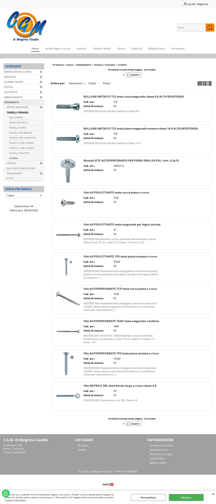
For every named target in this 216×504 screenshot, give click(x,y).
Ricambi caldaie (102, 48)
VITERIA (13, 158)
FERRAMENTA (11, 102)
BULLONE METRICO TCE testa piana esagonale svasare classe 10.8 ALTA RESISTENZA (141, 128)
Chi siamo (82, 445)
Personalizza (148, 497)
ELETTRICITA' (11, 92)
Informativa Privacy (160, 454)
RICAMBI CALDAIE (13, 81)
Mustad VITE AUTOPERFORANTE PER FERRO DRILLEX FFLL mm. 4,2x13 (131, 160)
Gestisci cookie (157, 462)
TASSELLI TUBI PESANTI (21, 148)
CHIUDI (213, 494)
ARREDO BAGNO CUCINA (17, 71)
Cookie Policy (20, 500)
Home (35, 48)
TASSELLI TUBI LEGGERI (21, 142)
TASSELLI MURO (17, 127)
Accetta (186, 497)
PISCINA (8, 86)
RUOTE (10, 178)
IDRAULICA (10, 76)
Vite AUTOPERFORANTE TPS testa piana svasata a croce (121, 353)
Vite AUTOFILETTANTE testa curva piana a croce (116, 192)
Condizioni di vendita (161, 445)
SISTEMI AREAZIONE (17, 107)
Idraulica (81, 48)
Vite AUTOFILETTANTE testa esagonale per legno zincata (122, 224)
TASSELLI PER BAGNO (20, 132)
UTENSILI (11, 163)
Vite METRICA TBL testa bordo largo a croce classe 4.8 (120, 386)
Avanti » (135, 74)
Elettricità (136, 48)
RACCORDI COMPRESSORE (21, 168)
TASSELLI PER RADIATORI (22, 137)
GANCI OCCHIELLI (18, 122)
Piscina (121, 48)
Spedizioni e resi (158, 449)
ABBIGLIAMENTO (13, 97)
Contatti (81, 449)
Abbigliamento (156, 48)
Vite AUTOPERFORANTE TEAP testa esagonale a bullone (121, 321)
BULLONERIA (16, 117)
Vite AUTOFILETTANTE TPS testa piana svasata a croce (120, 256)
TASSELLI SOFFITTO (19, 153)
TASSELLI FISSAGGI (17, 112)
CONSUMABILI (14, 173)
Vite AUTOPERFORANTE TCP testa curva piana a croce (120, 289)
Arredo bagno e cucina (57, 48)
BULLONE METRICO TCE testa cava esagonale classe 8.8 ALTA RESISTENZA (134, 96)
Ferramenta (177, 48)
